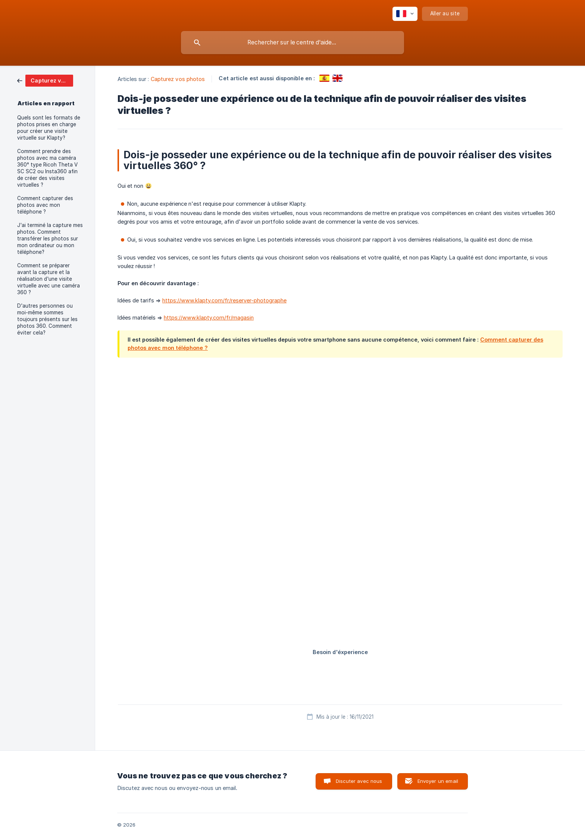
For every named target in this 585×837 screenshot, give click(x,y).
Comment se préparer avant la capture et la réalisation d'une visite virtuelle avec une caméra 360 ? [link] (48, 278)
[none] (404, 14)
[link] (45, 80)
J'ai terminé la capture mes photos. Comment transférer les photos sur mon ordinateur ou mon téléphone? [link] (50, 238)
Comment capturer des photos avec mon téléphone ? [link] (45, 205)
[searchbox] (292, 42)
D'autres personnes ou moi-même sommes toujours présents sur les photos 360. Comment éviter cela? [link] (47, 319)
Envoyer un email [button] (437, 781)
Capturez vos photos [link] (178, 79)
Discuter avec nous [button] (359, 781)
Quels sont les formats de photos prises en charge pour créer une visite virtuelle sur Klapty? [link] (48, 128)
